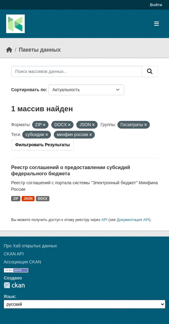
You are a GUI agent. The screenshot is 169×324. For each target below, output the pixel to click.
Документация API (133, 220)
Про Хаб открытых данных (30, 245)
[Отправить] (150, 71)
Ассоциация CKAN (22, 261)
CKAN (14, 285)
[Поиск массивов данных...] (76, 71)
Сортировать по (28, 89)
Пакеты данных (40, 50)
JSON (28, 198)
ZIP (15, 198)
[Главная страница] (9, 50)
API (104, 220)
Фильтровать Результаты (42, 144)
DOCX (42, 198)
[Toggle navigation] (156, 23)
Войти (156, 4)
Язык (9, 296)
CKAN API (14, 253)
